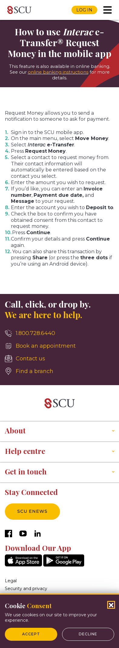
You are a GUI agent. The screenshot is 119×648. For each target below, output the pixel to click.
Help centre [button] (25, 451)
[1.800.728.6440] (59, 333)
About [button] (15, 430)
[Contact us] (59, 358)
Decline (88, 634)
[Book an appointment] (59, 346)
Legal (11, 580)
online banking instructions (58, 72)
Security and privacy (26, 588)
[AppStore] (23, 565)
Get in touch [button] (26, 471)
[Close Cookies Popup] (111, 605)
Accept (31, 634)
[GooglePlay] (63, 565)
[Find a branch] (59, 371)
